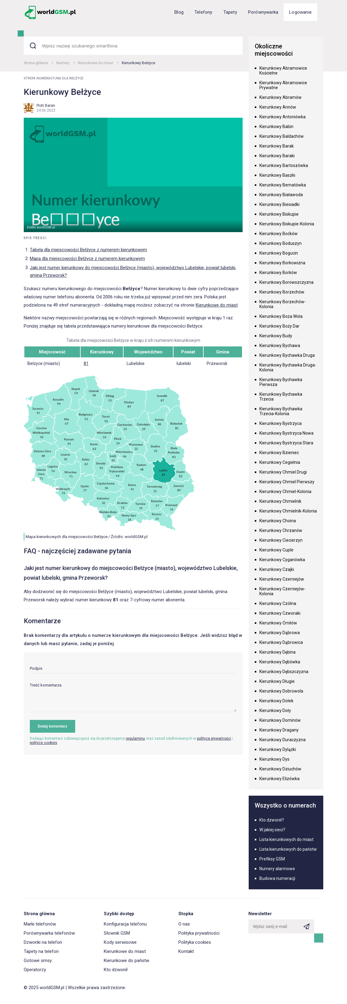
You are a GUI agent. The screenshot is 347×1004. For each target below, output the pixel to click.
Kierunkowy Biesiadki (279, 204)
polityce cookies (43, 743)
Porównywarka (263, 12)
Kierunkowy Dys (274, 759)
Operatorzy (35, 969)
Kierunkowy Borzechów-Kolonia (282, 304)
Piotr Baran (46, 105)
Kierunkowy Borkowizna (282, 262)
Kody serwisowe (120, 942)
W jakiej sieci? (272, 829)
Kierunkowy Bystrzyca (280, 423)
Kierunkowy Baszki (277, 175)
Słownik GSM (117, 933)
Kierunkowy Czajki (276, 569)
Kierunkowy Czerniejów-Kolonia (282, 591)
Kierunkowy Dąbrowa (279, 632)
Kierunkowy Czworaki (279, 613)
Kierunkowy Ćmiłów (278, 622)
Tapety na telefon (41, 951)
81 (86, 363)
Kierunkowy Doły (275, 710)
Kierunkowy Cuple (276, 549)
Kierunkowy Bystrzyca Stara (286, 442)
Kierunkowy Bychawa (279, 345)
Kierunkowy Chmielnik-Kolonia (288, 511)
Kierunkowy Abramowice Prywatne (283, 85)
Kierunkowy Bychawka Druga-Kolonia (287, 367)
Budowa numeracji (277, 878)
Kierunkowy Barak (276, 146)
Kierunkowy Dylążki (277, 749)
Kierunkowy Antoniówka (282, 116)
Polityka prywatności (198, 933)
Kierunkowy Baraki (277, 155)
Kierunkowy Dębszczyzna (283, 671)
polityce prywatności (214, 738)
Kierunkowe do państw (126, 960)
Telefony (203, 12)
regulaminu (135, 738)
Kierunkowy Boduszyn (280, 243)
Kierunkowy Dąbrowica (281, 642)
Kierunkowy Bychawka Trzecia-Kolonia (280, 411)
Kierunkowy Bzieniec (279, 452)
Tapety (230, 12)
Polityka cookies (194, 942)
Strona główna (36, 63)
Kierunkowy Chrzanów (280, 530)
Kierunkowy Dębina (277, 652)
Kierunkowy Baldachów (281, 136)
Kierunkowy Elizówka (279, 778)
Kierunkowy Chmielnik (280, 501)
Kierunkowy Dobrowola (281, 691)
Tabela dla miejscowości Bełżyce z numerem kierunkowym (88, 249)
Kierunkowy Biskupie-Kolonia (286, 223)
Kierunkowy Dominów (280, 720)
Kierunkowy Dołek (276, 700)
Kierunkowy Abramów (280, 97)
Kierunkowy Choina (277, 520)
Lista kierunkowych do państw (288, 849)
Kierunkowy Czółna (277, 603)
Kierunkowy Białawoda (281, 194)
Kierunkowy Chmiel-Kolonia (285, 491)
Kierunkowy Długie (277, 681)
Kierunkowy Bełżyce (138, 63)
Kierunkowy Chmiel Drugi (283, 472)
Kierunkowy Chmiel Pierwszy (286, 481)
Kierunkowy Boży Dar (279, 326)
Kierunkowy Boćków (278, 233)
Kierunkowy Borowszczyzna (286, 282)
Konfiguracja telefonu (125, 924)
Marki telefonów (40, 924)
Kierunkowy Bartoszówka (283, 165)
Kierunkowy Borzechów (281, 292)
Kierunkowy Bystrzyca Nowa (286, 433)
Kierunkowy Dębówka (279, 661)
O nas (184, 924)
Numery (62, 63)
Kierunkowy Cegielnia (279, 462)
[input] (133, 670)
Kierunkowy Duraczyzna (282, 739)
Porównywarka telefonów (49, 933)
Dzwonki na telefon (43, 942)
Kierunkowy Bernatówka (282, 184)
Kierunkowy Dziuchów (280, 768)
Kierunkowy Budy (275, 335)
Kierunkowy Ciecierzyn (281, 540)
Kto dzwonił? (271, 820)
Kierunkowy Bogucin (278, 253)
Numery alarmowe (277, 868)
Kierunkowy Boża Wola (281, 316)
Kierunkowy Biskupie (279, 214)
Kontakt (186, 951)
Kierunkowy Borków (278, 272)
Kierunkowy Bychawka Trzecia (280, 396)
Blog (179, 12)
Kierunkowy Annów (277, 107)
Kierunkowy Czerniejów (281, 579)
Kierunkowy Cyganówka (282, 559)
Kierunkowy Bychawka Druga (287, 355)
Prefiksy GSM (272, 858)
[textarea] (133, 697)
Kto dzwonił (116, 969)
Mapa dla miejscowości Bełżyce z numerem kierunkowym (87, 258)
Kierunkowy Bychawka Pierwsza (280, 382)
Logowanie (300, 12)
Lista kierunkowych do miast (286, 839)
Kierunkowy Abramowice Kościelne (283, 70)
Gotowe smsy (38, 960)
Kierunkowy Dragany (279, 730)
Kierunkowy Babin (276, 126)
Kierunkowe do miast (95, 63)
